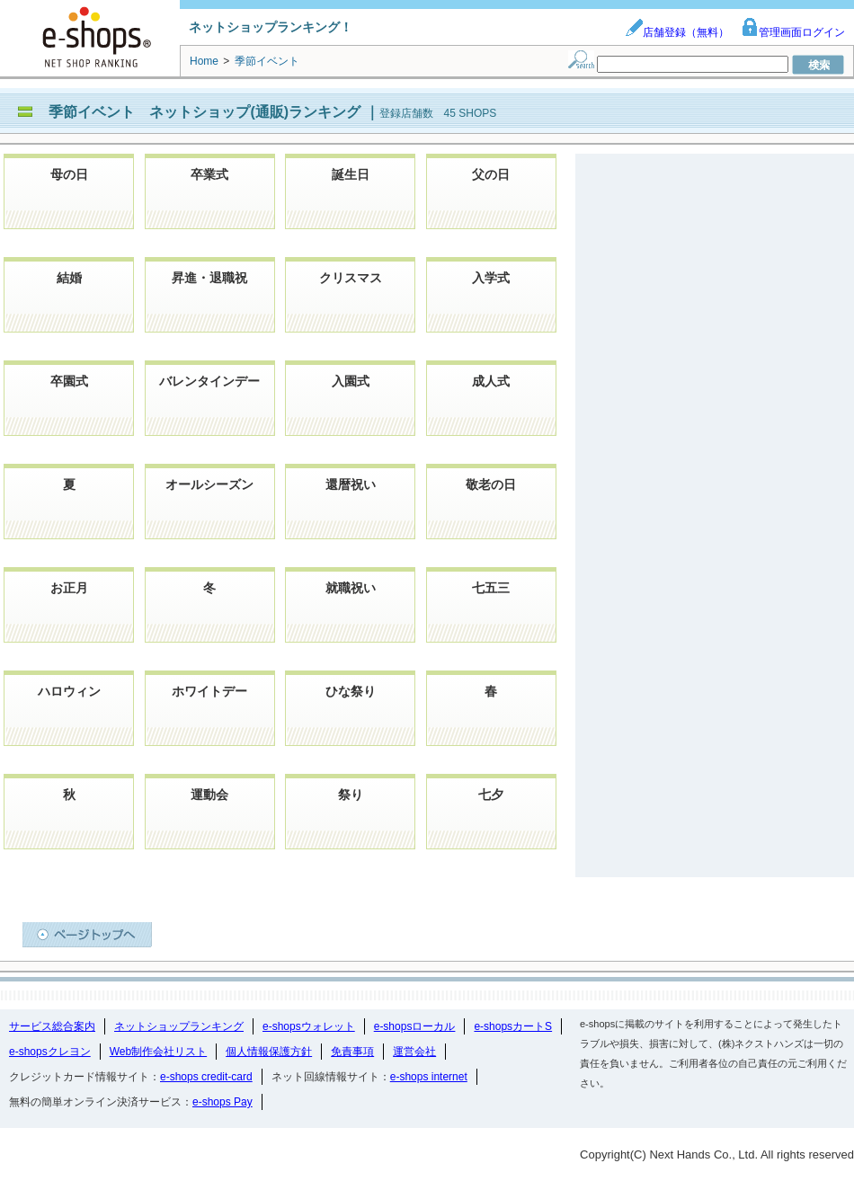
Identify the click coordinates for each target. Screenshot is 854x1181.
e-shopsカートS (513, 1026)
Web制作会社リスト (158, 1051)
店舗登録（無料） (677, 32)
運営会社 (414, 1051)
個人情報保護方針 (269, 1051)
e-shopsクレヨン (50, 1051)
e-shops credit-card (206, 1076)
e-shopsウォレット (308, 1026)
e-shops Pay (222, 1102)
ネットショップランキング (179, 1026)
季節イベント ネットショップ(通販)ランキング (206, 112)
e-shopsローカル (415, 1026)
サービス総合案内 (52, 1026)
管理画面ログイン (793, 32)
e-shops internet (428, 1076)
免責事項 (352, 1051)
